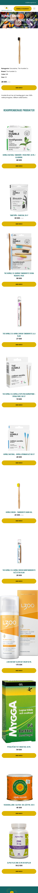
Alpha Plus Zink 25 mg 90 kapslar (19, 863)
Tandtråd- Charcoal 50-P (19, 215)
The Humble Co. (23, 68)
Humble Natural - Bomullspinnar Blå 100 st (19, 454)
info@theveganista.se (30, 2)
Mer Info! (19, 88)
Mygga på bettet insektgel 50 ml (19, 747)
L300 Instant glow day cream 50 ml (19, 662)
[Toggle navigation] (34, 8)
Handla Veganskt (22, 9)
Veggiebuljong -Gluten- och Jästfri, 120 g (19, 805)
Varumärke (13, 68)
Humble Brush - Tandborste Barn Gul (19, 512)
